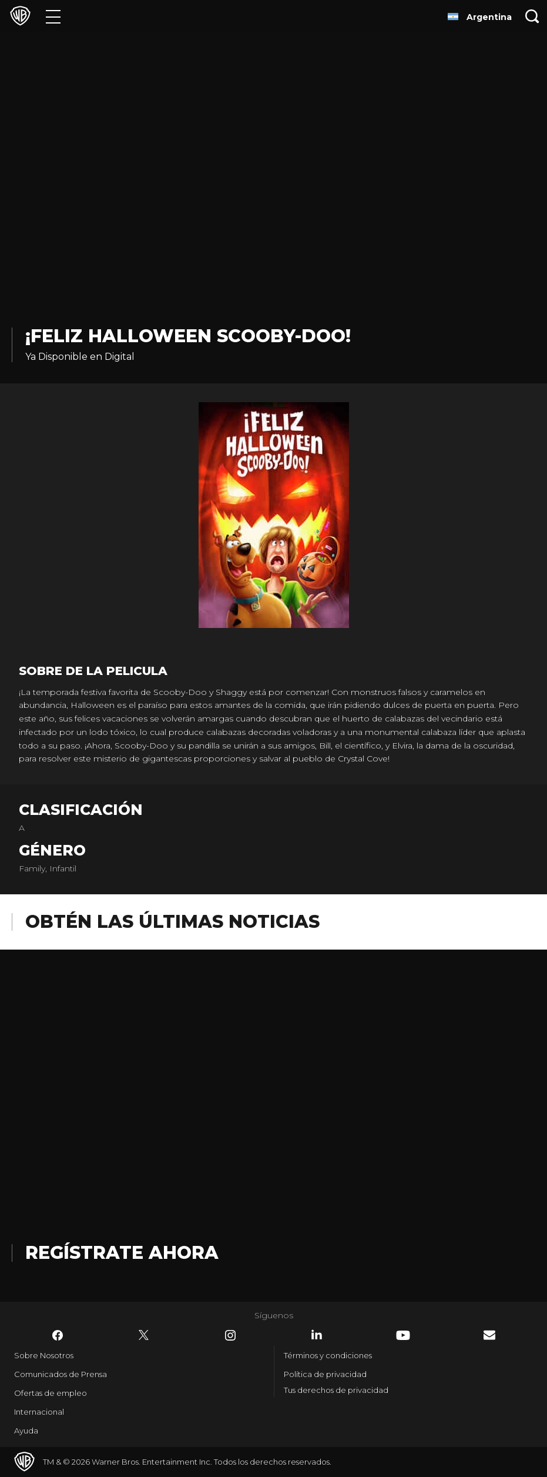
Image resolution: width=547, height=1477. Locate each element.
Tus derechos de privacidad (336, 1390)
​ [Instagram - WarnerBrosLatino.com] (230, 1335)
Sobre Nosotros (43, 1355)
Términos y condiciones (328, 1355)
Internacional (39, 1411)
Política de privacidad (325, 1374)
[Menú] (53, 16)
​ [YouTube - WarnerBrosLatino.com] (403, 1335)
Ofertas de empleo (50, 1393)
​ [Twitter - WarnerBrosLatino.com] (144, 1335)
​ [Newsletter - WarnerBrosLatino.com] (489, 1335)
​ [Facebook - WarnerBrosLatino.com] (58, 1335)
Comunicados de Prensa (60, 1374)
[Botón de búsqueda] (532, 16)
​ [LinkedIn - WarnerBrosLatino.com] (317, 1334)
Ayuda (26, 1430)
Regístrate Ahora (122, 1253)
